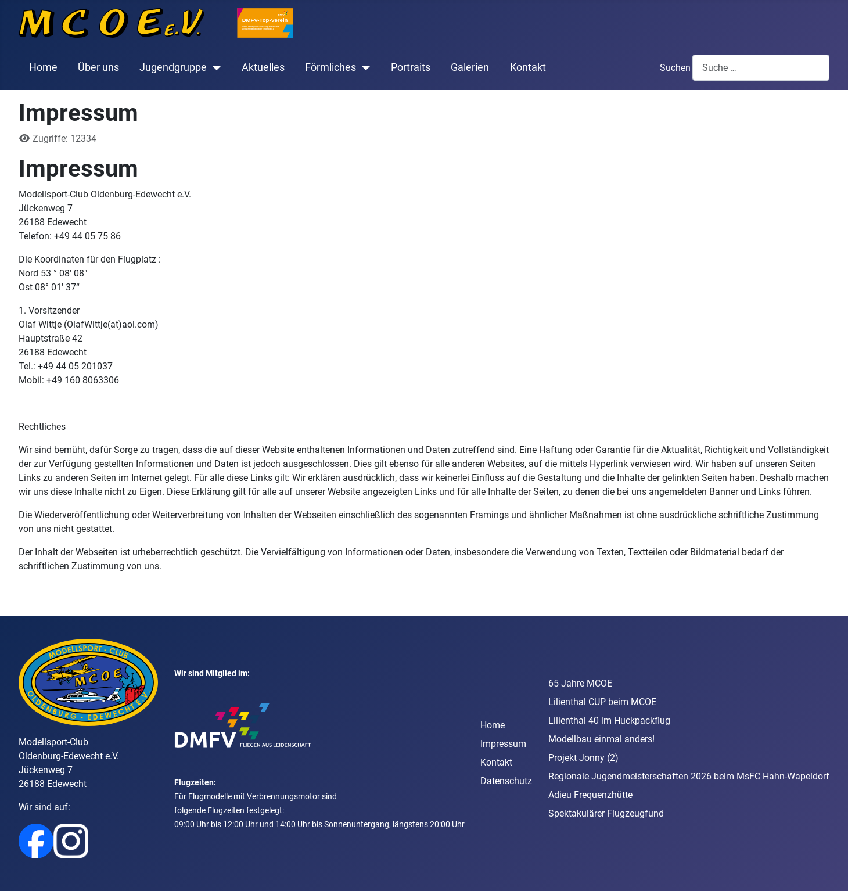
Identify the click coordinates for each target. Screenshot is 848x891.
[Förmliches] (363, 67)
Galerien (470, 67)
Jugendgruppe (173, 67)
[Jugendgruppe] (214, 67)
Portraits (410, 67)
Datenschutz (506, 780)
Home (43, 67)
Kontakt (528, 67)
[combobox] (760, 68)
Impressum (503, 743)
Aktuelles (263, 67)
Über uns (98, 67)
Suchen (675, 67)
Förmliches (330, 67)
